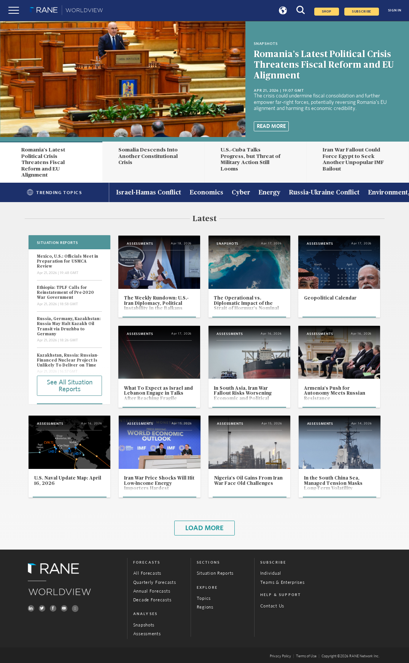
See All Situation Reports (69, 386)
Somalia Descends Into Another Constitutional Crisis (148, 156)
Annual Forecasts (151, 591)
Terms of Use (306, 656)
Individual (270, 573)
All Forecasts (147, 573)
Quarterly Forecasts (154, 582)
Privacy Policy (280, 656)
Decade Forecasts (152, 600)
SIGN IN (394, 10)
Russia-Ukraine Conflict (324, 193)
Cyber (241, 193)
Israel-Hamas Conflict (148, 193)
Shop (327, 11)
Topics (204, 598)
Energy (269, 193)
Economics (206, 193)
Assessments (147, 634)
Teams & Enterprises (282, 582)
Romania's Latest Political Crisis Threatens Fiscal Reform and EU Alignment (324, 65)
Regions (205, 607)
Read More (271, 126)
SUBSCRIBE (361, 11)
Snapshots (144, 625)
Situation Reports (215, 573)
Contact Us (272, 606)
